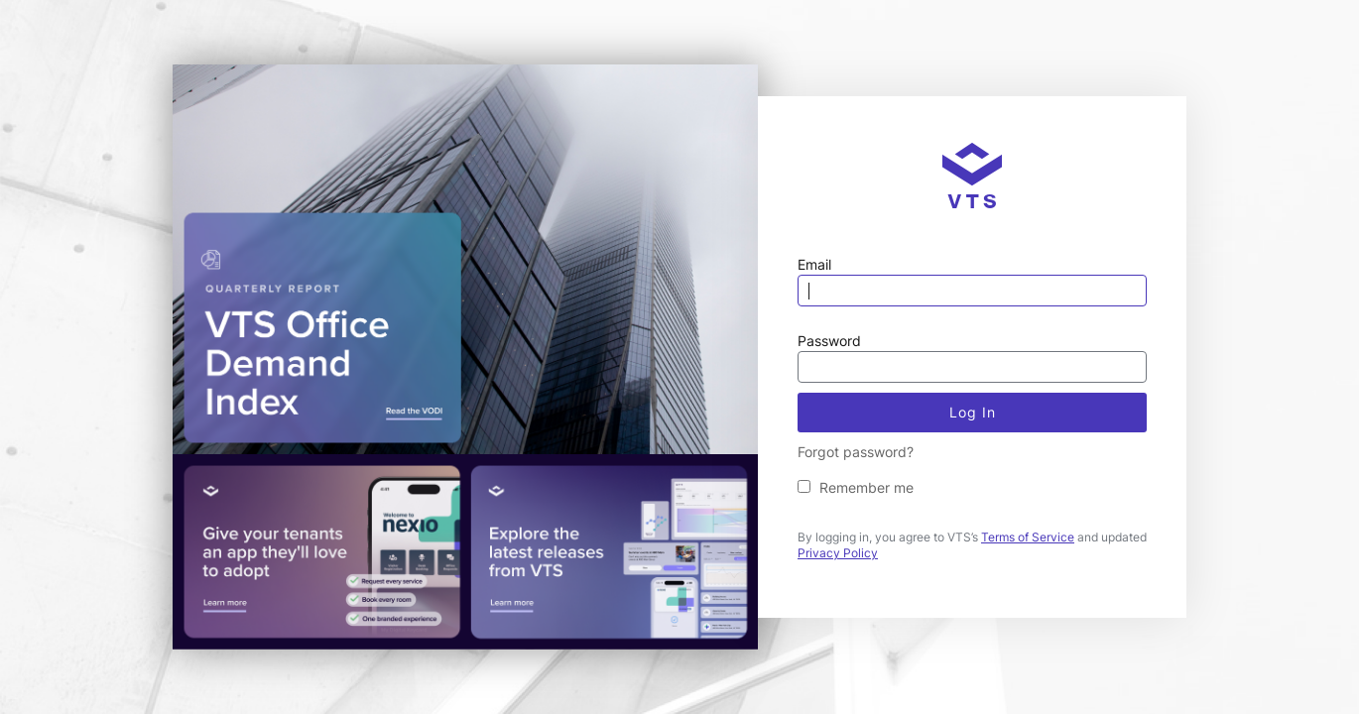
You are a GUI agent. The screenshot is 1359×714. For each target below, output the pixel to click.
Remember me (866, 487)
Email (814, 264)
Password (829, 340)
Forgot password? (856, 451)
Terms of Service (1027, 537)
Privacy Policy (838, 552)
